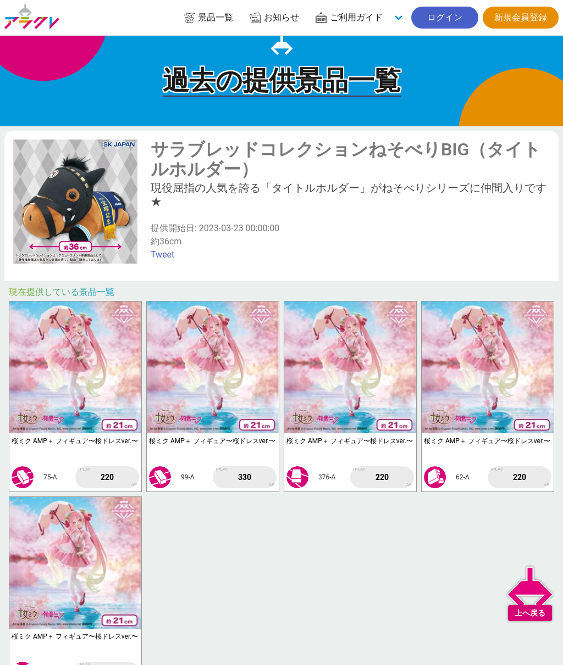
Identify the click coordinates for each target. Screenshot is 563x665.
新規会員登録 (520, 17)
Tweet (162, 254)
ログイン (445, 17)
